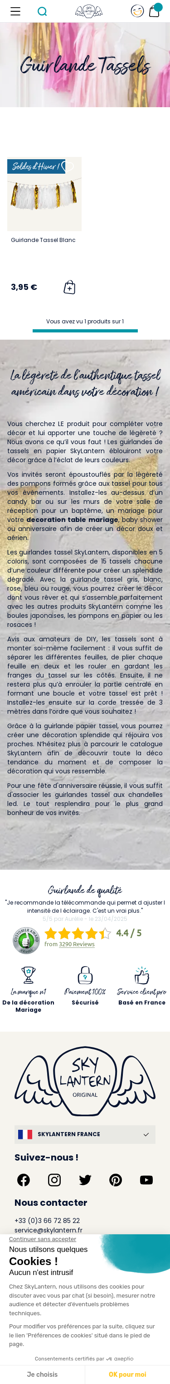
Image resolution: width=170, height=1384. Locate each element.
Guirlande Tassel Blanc (43, 240)
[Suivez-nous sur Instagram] (54, 1180)
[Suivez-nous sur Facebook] (24, 1180)
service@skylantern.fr (49, 1230)
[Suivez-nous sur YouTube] (146, 1180)
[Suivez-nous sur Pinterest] (116, 1180)
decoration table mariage (72, 519)
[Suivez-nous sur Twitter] (85, 1180)
